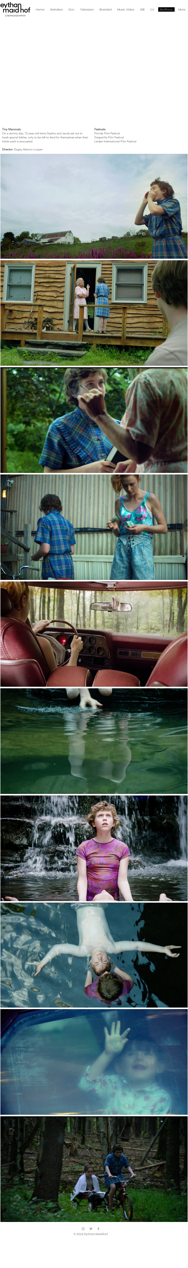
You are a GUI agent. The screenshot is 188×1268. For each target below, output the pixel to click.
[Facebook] (98, 1229)
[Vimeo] (91, 1229)
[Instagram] (83, 1229)
